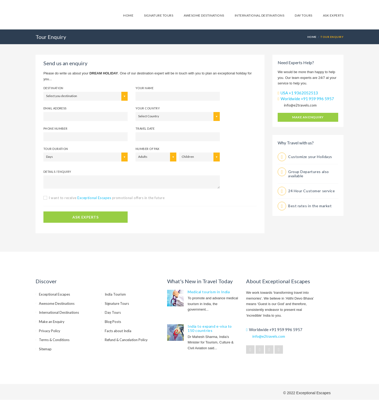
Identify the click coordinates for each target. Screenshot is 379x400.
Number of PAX (147, 148)
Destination (53, 88)
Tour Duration (55, 148)
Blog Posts (113, 322)
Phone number (55, 128)
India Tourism (115, 294)
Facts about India (118, 331)
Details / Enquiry (57, 171)
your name (144, 88)
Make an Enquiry (307, 117)
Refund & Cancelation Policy (126, 340)
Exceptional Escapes (54, 294)
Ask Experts (333, 15)
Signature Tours (158, 15)
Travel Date (145, 128)
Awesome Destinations (204, 15)
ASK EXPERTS (85, 217)
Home (128, 15)
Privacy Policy (49, 331)
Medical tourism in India (209, 292)
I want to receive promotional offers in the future (106, 198)
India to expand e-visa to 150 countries (210, 328)
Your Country (148, 108)
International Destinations (259, 15)
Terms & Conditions (54, 340)
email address (55, 108)
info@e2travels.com (300, 105)
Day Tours (303, 15)
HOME (312, 36)
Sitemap (45, 349)
